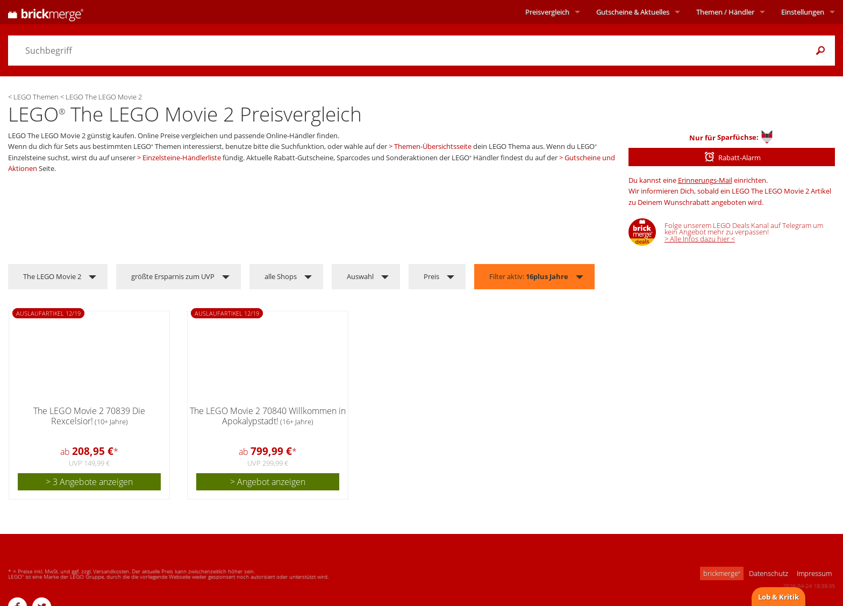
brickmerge (721, 573)
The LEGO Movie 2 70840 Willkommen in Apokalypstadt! (268, 416)
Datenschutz (768, 573)
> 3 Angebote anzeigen (89, 482)
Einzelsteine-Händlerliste (181, 157)
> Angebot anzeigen (267, 482)
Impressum (814, 573)
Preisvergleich (547, 12)
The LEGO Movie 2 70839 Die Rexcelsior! (89, 416)
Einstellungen (802, 12)
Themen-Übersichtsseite (432, 146)
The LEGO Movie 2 (52, 276)
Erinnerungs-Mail (705, 180)
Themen (725, 12)
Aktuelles (632, 12)
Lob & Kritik (778, 597)
